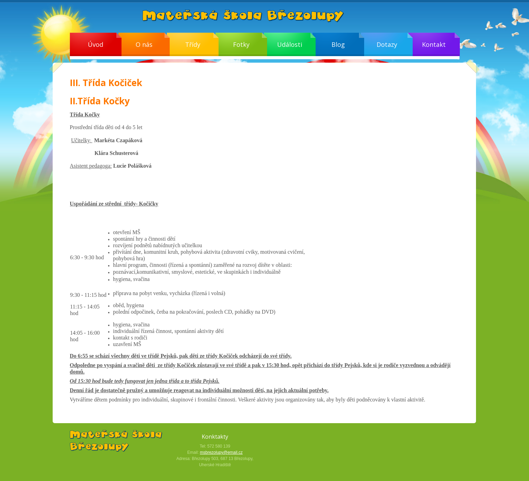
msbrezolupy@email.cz (221, 452)
